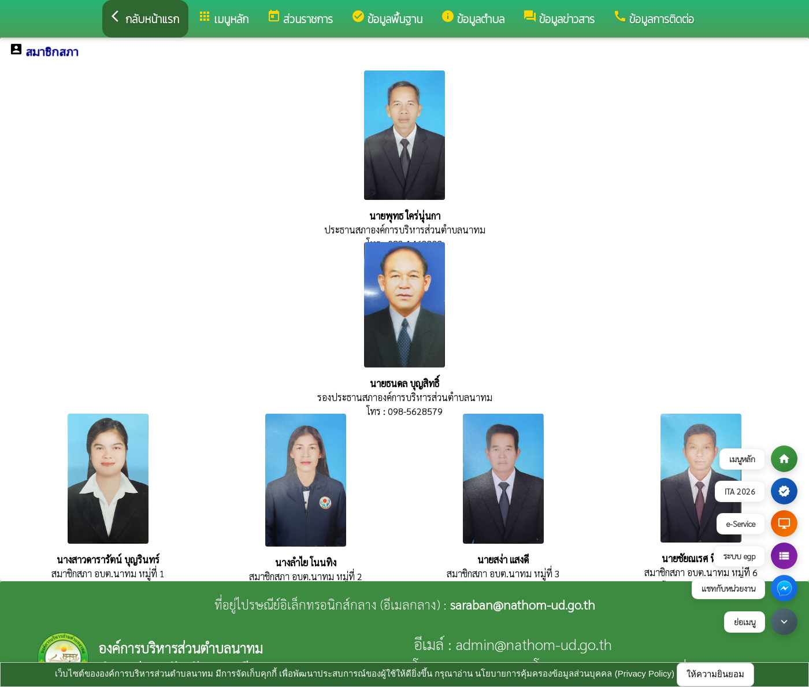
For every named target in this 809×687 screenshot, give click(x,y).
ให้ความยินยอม (715, 674)
